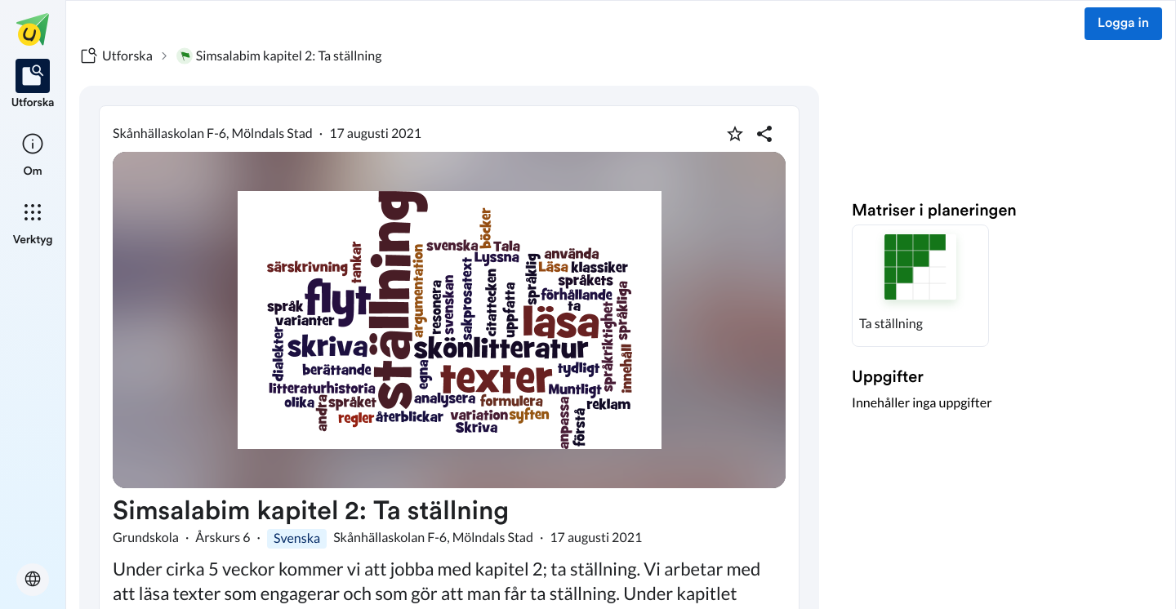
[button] (920, 285)
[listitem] (33, 85)
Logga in (1123, 23)
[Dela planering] (764, 134)
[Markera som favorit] (735, 134)
